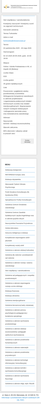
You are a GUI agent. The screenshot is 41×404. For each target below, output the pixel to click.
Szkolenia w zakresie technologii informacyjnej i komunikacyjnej (16, 361)
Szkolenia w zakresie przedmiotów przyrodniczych (17, 353)
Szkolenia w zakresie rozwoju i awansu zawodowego (18, 264)
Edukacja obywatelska (13, 179)
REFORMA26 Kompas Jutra (15, 175)
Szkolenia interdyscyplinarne (15, 300)
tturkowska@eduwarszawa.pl (14, 41)
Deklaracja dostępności (13, 170)
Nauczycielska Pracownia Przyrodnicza (18, 223)
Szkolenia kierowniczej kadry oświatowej (19, 305)
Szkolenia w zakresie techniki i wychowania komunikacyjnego (15, 369)
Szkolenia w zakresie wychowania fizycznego (17, 377)
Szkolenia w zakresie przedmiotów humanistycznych (17, 341)
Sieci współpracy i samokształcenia (17, 270)
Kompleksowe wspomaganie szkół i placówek (17, 239)
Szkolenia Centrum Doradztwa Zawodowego (15, 206)
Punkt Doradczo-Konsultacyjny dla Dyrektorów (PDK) (17, 193)
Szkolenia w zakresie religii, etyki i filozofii (19, 383)
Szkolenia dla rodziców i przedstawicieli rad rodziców (19, 256)
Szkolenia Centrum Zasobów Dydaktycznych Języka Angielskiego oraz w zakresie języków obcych (19, 215)
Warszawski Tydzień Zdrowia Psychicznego (15, 185)
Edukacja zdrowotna (12, 296)
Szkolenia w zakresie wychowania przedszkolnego (17, 322)
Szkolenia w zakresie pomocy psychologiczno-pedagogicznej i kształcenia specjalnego (16, 313)
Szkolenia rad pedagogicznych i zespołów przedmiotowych (19, 276)
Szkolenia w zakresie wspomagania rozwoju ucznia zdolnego (17, 284)
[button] (27, 141)
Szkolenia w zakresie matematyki (16, 347)
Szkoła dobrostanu (11, 228)
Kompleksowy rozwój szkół (14, 245)
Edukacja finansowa (12, 291)
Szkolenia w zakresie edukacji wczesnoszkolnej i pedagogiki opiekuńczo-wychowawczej (15, 332)
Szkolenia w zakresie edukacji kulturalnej (19, 250)
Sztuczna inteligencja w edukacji (16, 233)
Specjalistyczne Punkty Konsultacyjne (18, 200)
